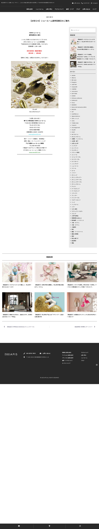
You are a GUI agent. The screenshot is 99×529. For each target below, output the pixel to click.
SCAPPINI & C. (75, 114)
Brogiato (74, 82)
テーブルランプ (75, 188)
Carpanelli (74, 87)
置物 (73, 243)
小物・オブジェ (75, 222)
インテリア (74, 145)
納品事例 (74, 240)
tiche (73, 121)
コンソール (74, 154)
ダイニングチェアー (77, 177)
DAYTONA (74, 93)
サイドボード (75, 161)
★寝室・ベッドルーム (77, 139)
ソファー (74, 173)
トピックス (74, 193)
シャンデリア (75, 163)
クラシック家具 (75, 152)
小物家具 (74, 227)
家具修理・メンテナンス (78, 220)
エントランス (75, 148)
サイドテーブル (75, 159)
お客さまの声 (75, 143)
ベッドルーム (75, 204)
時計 (73, 229)
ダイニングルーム (76, 184)
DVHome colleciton (77, 98)
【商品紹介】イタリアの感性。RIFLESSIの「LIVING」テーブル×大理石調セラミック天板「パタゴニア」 (86, 57)
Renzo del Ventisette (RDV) (79, 107)
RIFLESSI (74, 109)
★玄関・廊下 (75, 141)
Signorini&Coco (76, 116)
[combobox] (83, 30)
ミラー (73, 206)
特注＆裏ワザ (75, 238)
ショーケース (75, 166)
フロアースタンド (76, 200)
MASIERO (74, 105)
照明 (73, 236)
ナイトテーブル (75, 197)
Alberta (74, 78)
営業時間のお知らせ (77, 218)
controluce (75, 91)
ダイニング (74, 175)
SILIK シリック (75, 118)
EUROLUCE (74, 100)
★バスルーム (75, 134)
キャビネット (75, 150)
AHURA (73, 75)
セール (73, 170)
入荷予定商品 (75, 216)
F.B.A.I (73, 102)
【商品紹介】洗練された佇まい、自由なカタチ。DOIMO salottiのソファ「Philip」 (86, 64)
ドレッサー (74, 195)
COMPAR (74, 89)
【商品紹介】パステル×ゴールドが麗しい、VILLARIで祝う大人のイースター (86, 42)
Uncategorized (76, 127)
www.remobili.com (34, 152)
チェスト (74, 186)
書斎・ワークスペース (77, 231)
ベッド (73, 202)
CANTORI (74, 84)
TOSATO (74, 125)
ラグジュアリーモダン (77, 211)
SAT (73, 111)
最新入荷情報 (75, 234)
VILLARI (73, 130)
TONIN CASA (75, 123)
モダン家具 (74, 209)
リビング (74, 213)
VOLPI (73, 132)
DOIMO (73, 96)
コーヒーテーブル (76, 157)
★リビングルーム (76, 136)
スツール (74, 168)
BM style (74, 80)
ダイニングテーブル (77, 179)
